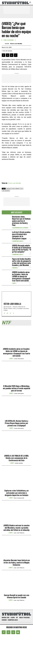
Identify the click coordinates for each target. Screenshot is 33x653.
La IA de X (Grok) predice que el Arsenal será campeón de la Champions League (21, 235)
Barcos (8, 188)
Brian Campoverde (19, 498)
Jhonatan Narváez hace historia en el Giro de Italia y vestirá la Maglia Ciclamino (16, 562)
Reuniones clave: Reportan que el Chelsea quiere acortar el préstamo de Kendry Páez (21, 221)
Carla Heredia (15, 188)
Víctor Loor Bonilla (16, 43)
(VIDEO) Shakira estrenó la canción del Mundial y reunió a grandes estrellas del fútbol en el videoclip (17, 527)
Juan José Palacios (19, 532)
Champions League (18, 241)
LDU (22, 188)
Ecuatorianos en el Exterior (20, 227)
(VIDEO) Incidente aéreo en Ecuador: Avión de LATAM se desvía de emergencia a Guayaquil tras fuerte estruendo (21, 276)
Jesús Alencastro (19, 358)
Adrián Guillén (19, 463)
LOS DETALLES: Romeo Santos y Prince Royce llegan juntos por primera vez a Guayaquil (16, 423)
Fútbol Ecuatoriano (8, 40)
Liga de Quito (5, 190)
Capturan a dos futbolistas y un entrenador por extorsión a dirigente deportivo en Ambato (16, 492)
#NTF (14, 283)
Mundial (15, 268)
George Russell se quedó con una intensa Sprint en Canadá (16, 596)
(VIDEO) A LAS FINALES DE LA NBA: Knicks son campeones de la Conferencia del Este (16, 458)
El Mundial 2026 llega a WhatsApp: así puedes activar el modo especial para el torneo (16, 388)
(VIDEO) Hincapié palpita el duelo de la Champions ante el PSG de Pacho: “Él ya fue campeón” (21, 248)
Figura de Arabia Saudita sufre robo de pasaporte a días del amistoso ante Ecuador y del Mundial (21, 262)
